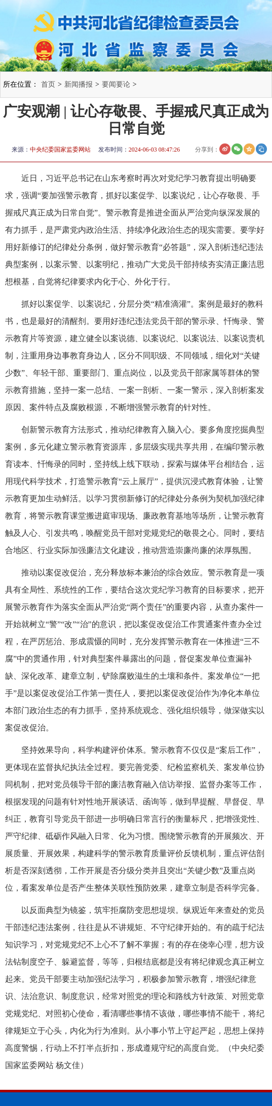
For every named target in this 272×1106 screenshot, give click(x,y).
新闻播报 (78, 84)
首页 (48, 84)
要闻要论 (116, 84)
